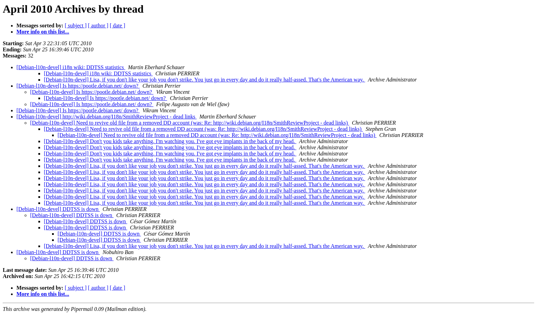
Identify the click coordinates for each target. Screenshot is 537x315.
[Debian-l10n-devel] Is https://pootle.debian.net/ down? (78, 86)
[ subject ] (76, 25)
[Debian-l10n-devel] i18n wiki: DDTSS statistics (70, 67)
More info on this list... (42, 32)
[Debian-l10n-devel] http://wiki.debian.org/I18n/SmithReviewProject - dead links (106, 116)
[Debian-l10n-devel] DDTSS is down (58, 209)
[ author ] (98, 25)
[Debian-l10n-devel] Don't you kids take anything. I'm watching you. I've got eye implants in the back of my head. (170, 141)
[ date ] (117, 25)
